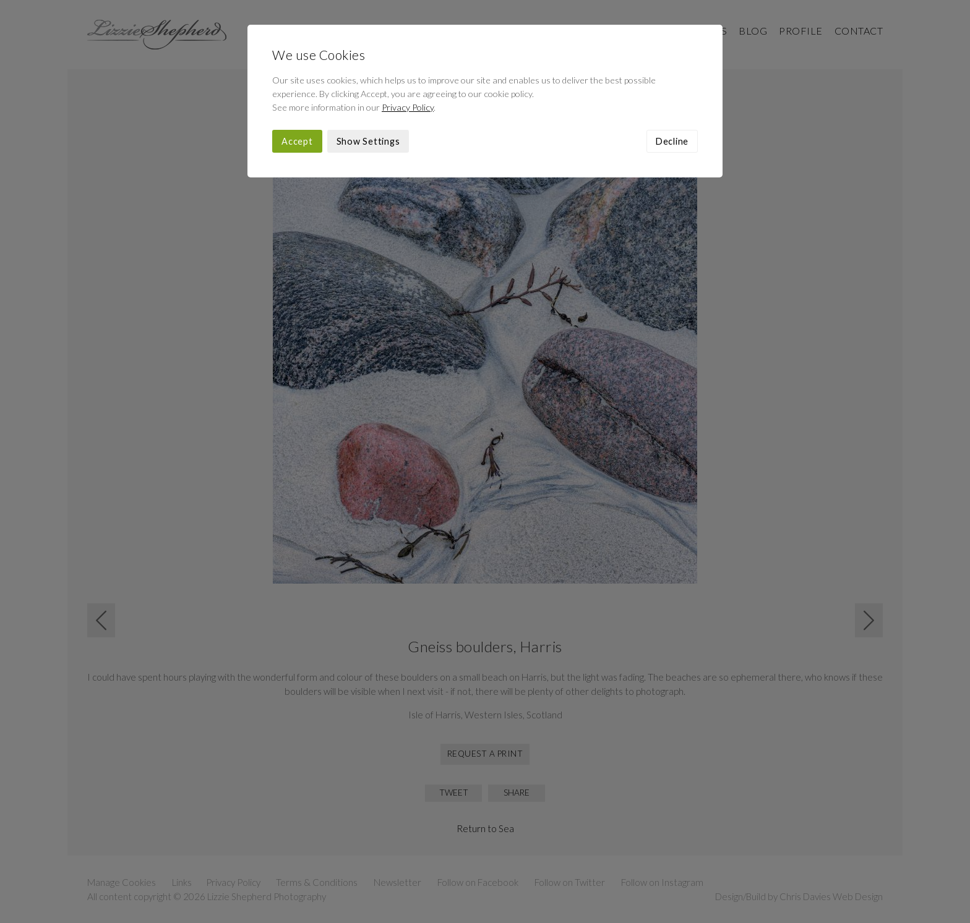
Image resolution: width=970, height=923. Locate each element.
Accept (297, 141)
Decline (672, 141)
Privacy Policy (408, 107)
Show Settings (368, 141)
